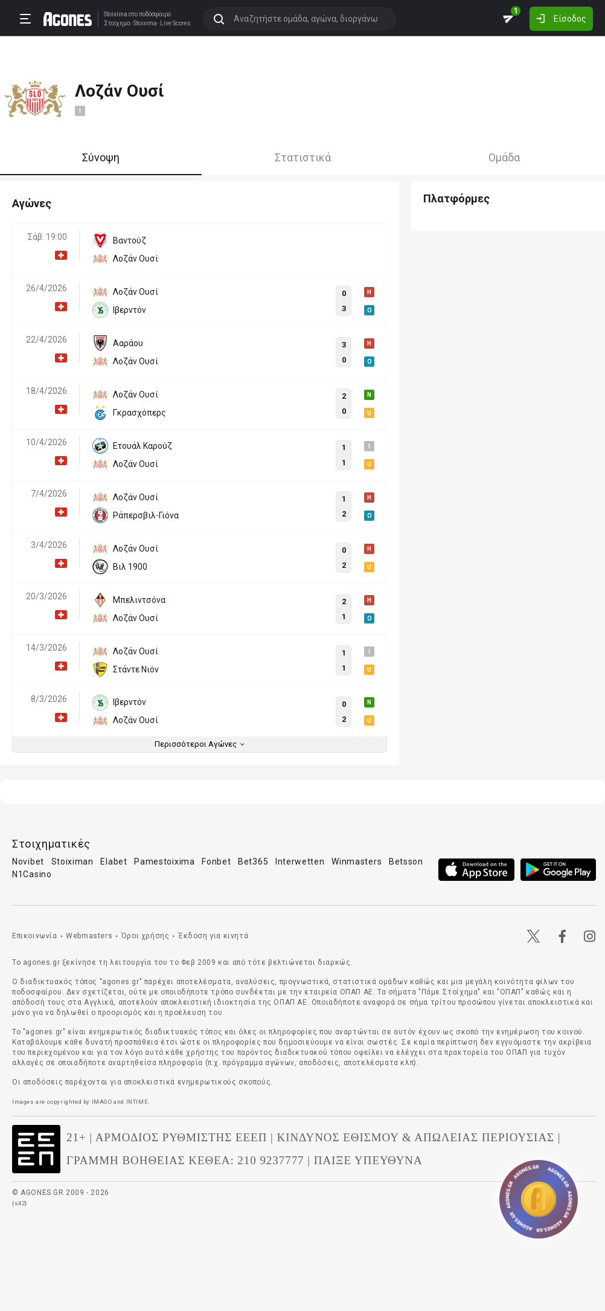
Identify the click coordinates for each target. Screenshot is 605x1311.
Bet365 (253, 861)
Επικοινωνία (34, 936)
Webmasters (89, 936)
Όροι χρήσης (145, 936)
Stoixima (111, 13)
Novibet (28, 861)
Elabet (113, 861)
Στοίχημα (113, 23)
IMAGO (102, 1101)
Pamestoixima (164, 861)
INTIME (137, 1101)
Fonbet (216, 861)
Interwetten (300, 861)
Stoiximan (72, 861)
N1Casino (32, 874)
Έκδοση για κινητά (213, 936)
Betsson (406, 861)
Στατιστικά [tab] (303, 157)
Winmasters (356, 861)
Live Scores (171, 23)
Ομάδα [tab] (504, 157)
